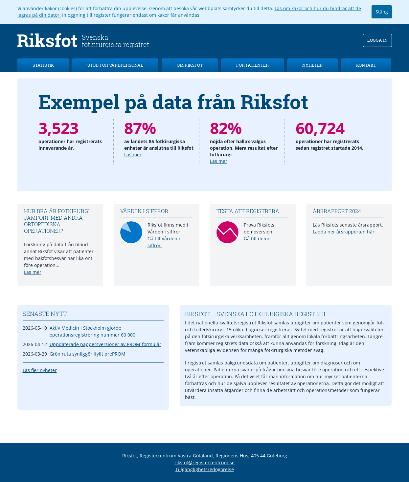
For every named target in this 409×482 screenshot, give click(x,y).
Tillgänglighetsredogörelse (204, 469)
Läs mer (133, 154)
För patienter (252, 65)
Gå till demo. (258, 238)
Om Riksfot (190, 65)
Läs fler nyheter (40, 370)
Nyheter (312, 65)
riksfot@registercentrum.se (204, 462)
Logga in (377, 40)
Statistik (43, 65)
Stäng (381, 12)
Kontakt (366, 65)
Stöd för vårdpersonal (115, 65)
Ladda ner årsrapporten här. (344, 232)
